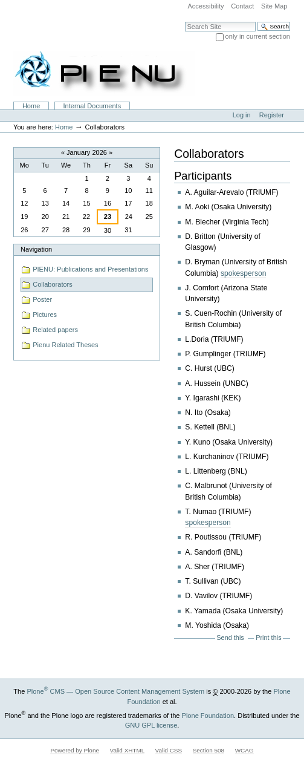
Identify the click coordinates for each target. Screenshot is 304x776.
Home (31, 105)
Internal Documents (92, 105)
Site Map (274, 6)
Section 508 (208, 750)
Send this (230, 637)
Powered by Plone (74, 750)
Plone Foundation (208, 715)
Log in (242, 115)
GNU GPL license (151, 725)
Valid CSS (168, 750)
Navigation (36, 249)
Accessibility (205, 6)
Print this (268, 637)
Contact (242, 6)
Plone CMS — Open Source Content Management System (115, 691)
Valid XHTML (127, 750)
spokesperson (244, 273)
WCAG (244, 750)
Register (271, 115)
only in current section (257, 36)
